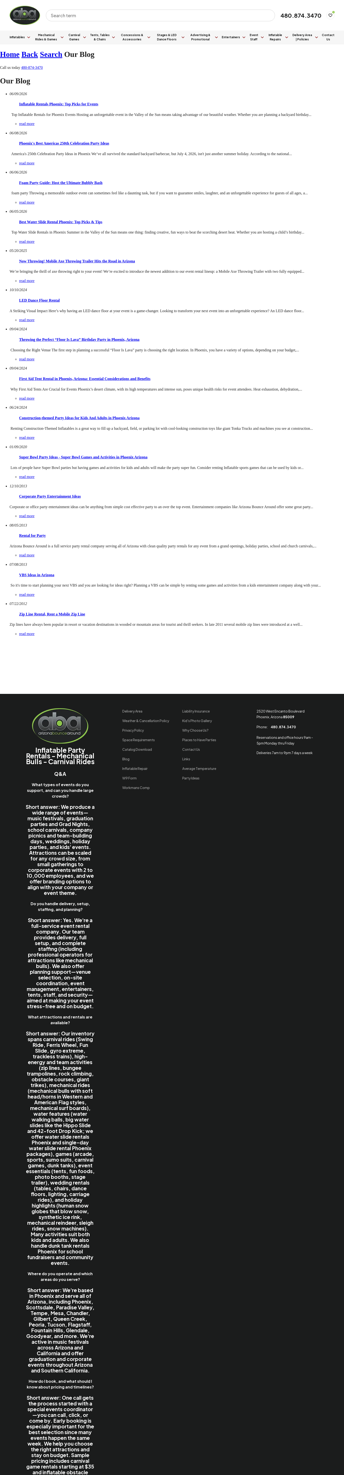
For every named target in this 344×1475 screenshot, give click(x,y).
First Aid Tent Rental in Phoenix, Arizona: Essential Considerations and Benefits (84, 379)
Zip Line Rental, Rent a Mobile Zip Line (52, 614)
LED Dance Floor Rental (39, 300)
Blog (125, 759)
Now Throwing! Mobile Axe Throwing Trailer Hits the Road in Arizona (77, 261)
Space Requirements (138, 740)
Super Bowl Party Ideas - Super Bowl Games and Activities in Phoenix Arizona (83, 457)
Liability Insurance (196, 711)
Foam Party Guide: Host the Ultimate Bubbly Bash (60, 183)
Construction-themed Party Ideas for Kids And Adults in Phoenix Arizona (79, 418)
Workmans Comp (136, 787)
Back (30, 54)
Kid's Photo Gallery (197, 720)
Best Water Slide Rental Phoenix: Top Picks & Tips (60, 222)
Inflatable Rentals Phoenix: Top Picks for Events (58, 104)
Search (51, 54)
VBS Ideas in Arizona (36, 575)
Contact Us (328, 37)
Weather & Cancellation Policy (145, 720)
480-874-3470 (32, 67)
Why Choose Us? (195, 730)
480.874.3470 (301, 15)
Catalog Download (137, 749)
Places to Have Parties (199, 740)
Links (186, 759)
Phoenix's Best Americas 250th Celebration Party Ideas (64, 143)
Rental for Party (32, 535)
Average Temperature (199, 768)
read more (26, 124)
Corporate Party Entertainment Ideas (50, 496)
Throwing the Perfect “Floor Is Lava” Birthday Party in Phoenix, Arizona (79, 339)
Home (10, 54)
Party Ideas (190, 778)
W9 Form (129, 778)
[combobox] (157, 15)
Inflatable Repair (135, 768)
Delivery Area (132, 711)
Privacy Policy (133, 730)
